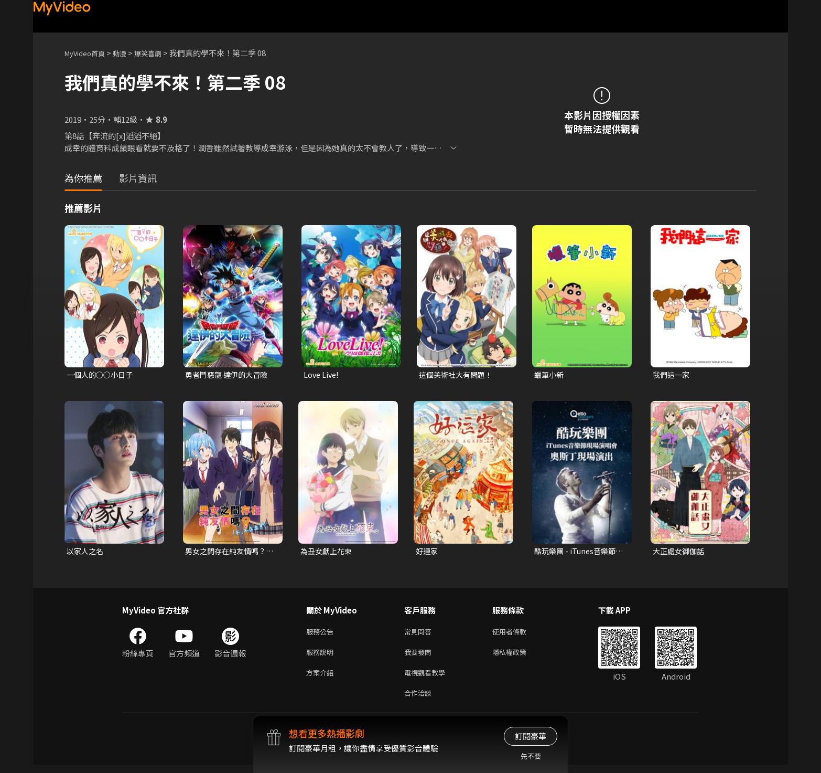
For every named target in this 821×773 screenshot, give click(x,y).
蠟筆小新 (550, 374)
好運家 (427, 552)
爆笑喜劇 (159, 52)
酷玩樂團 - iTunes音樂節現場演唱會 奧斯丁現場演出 (578, 552)
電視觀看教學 (427, 678)
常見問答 (420, 634)
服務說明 (322, 656)
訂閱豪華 (530, 736)
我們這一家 (672, 374)
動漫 (128, 52)
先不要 (531, 756)
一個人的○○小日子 (102, 374)
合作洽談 (420, 700)
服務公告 (322, 634)
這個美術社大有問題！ (458, 374)
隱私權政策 (518, 656)
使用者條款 (518, 634)
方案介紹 (322, 678)
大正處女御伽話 (680, 552)
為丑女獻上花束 (327, 552)
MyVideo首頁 (88, 52)
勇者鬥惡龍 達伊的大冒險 (229, 374)
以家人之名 (86, 552)
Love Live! (322, 374)
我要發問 (420, 656)
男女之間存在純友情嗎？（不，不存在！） (228, 552)
